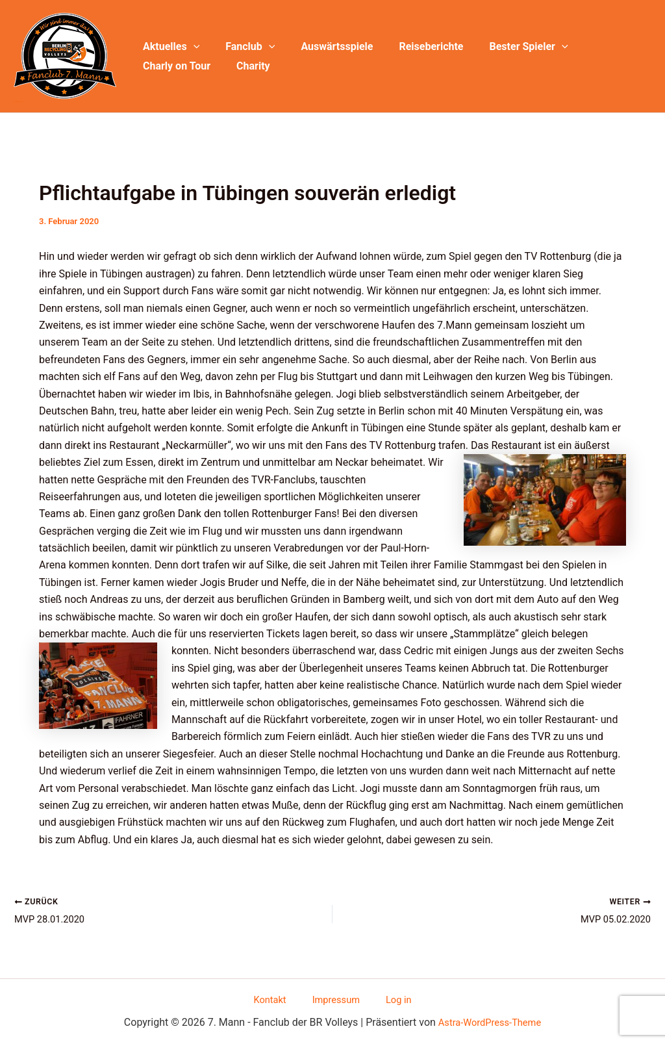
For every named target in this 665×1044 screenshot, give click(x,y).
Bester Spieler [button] (505, 47)
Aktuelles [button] (168, 47)
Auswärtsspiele (324, 46)
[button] (190, 47)
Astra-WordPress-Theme (489, 1022)
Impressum (336, 998)
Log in (387, 998)
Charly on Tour (599, 46)
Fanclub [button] (242, 47)
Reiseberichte (413, 46)
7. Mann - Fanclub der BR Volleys (18, 101)
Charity (157, 66)
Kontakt (282, 998)
